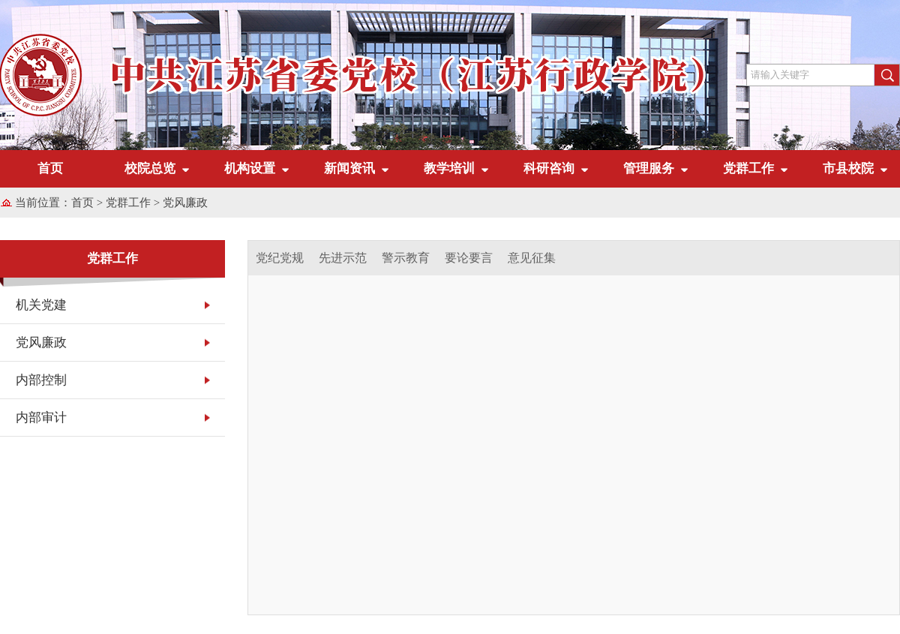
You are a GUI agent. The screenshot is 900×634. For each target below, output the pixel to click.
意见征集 (532, 257)
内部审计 (41, 417)
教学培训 (449, 168)
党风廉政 (185, 203)
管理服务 (648, 168)
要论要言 (469, 257)
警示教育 (406, 257)
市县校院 (848, 168)
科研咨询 (549, 168)
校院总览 (150, 168)
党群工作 (748, 168)
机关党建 (41, 305)
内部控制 (41, 380)
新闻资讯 (349, 168)
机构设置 (249, 168)
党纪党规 (280, 257)
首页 (50, 168)
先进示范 (343, 257)
